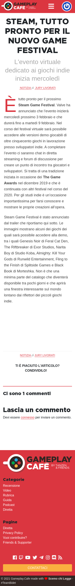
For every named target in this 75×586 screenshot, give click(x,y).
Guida (7, 500)
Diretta (7, 509)
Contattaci (37, 568)
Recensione (11, 485)
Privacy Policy (13, 533)
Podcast (9, 505)
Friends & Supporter (17, 542)
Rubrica (8, 495)
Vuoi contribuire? (15, 537)
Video (7, 490)
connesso (28, 417)
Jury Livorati (45, 87)
